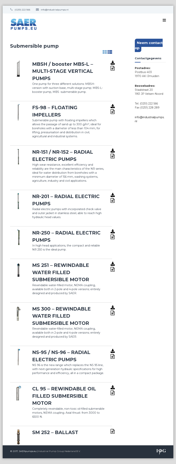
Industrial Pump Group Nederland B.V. (59, 451)
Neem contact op (149, 45)
